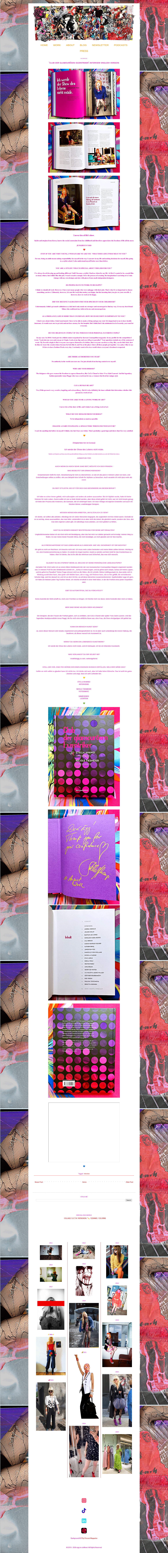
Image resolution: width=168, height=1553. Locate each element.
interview (87, 1174)
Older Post (129, 1182)
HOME (44, 45)
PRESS (84, 51)
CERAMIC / (94, 1218)
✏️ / (89, 1218)
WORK (57, 45)
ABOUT (70, 45)
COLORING (102, 1218)
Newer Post (39, 1182)
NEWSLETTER (100, 45)
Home (84, 1182)
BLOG (83, 45)
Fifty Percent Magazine (89, 1538)
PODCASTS (120, 45)
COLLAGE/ (67, 1218)
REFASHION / (82, 1218)
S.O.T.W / (75, 1218)
